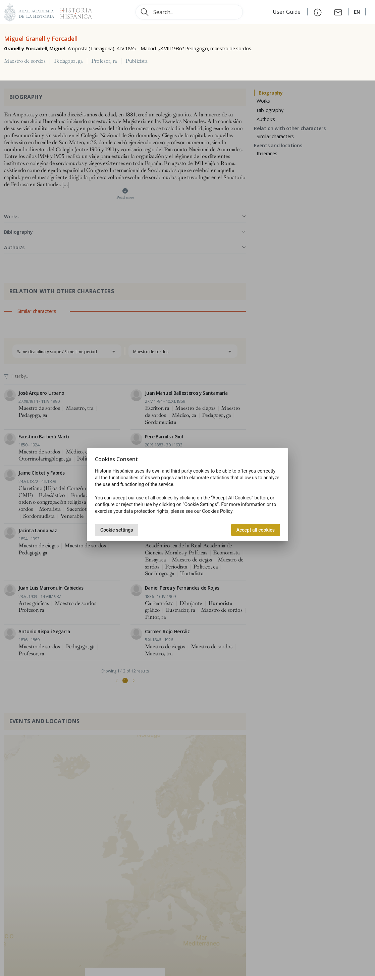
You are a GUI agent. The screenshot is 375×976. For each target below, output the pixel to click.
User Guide (287, 11)
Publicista (136, 61)
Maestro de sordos (25, 61)
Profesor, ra (104, 61)
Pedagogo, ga (68, 61)
